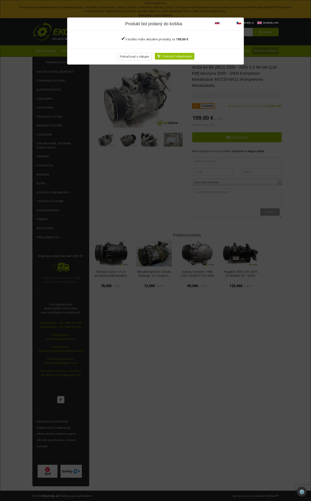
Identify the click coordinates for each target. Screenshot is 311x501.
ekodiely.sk (224, 22)
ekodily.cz (245, 22)
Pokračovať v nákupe (134, 56)
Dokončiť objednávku (177, 56)
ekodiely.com (268, 22)
